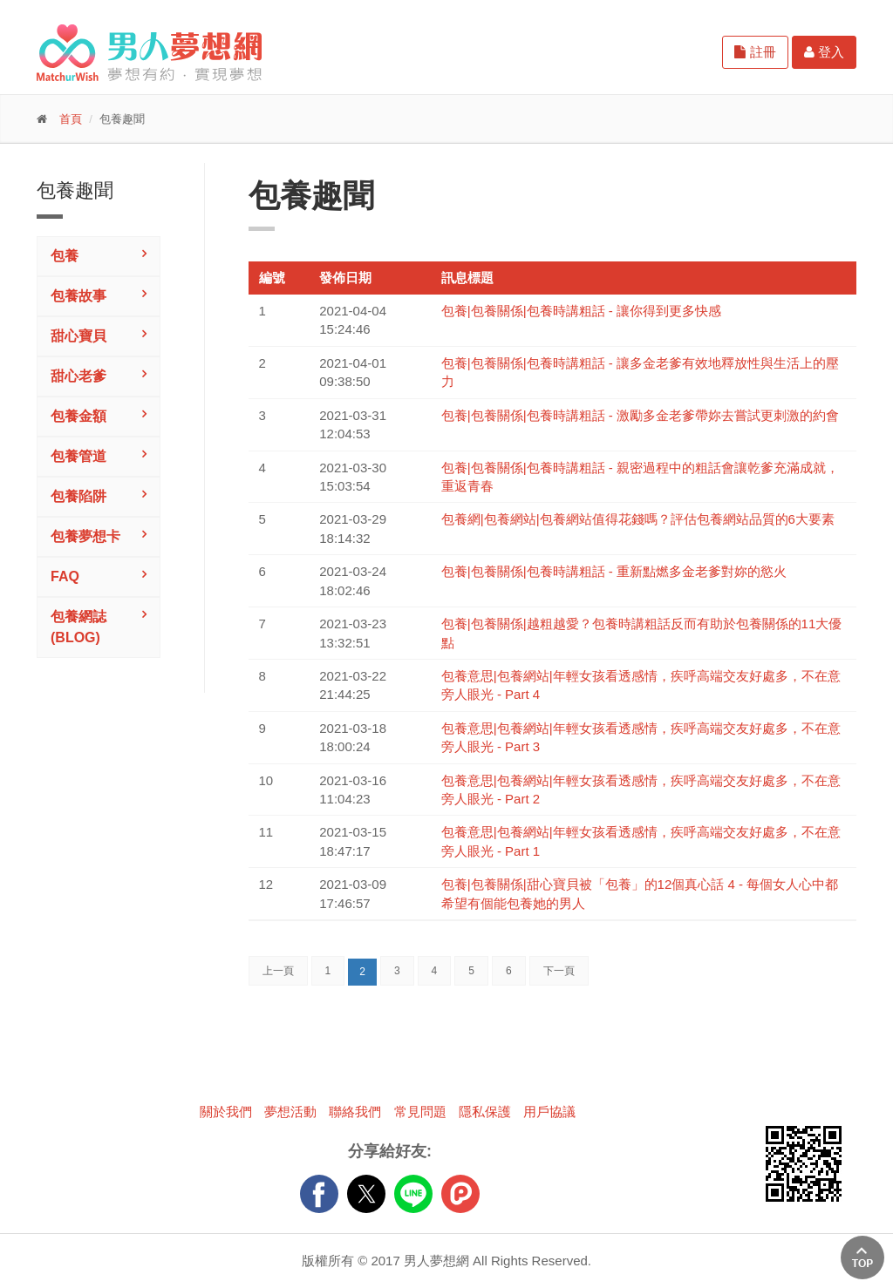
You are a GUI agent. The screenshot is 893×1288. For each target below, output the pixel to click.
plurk (460, 1194)
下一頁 (559, 971)
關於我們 (226, 1111)
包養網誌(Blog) (78, 627)
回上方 (862, 1257)
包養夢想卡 (85, 536)
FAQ (65, 576)
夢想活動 (290, 1111)
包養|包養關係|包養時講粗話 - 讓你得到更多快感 (581, 310)
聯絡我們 (355, 1111)
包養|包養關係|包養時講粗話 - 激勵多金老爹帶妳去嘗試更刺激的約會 (640, 415)
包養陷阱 (78, 496)
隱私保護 (485, 1111)
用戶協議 (549, 1111)
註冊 (754, 51)
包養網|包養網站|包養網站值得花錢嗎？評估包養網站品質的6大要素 (638, 519)
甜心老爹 (78, 376)
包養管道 (78, 456)
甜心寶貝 (78, 336)
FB (319, 1194)
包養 (64, 255)
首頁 (70, 118)
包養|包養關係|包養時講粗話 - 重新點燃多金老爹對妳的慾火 (614, 571)
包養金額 (78, 416)
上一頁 (278, 971)
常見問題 (420, 1111)
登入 (824, 51)
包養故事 (78, 295)
